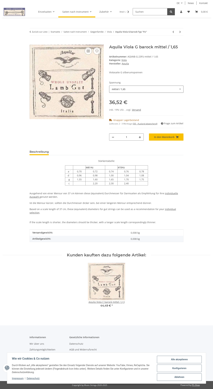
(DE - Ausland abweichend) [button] (145, 123)
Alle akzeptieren (178, 360)
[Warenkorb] (201, 11)
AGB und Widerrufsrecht (83, 349)
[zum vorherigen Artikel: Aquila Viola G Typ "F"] (173, 31)
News (191, 3)
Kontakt (203, 3)
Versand (136, 109)
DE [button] (178, 3)
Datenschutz (33, 378)
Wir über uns (37, 343)
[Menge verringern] (113, 137)
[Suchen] (150, 11)
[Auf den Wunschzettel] (97, 51)
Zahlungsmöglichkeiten (42, 349)
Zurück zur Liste (39, 31)
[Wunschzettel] (188, 11)
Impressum (18, 378)
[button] (181, 11)
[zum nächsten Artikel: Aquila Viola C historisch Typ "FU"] (180, 31)
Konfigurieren (179, 368)
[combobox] (146, 89)
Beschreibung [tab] (39, 151)
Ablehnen (179, 377)
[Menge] (126, 137)
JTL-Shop (196, 385)
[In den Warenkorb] (32, 43)
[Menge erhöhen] (139, 137)
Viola (124, 60)
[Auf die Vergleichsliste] (88, 51)
